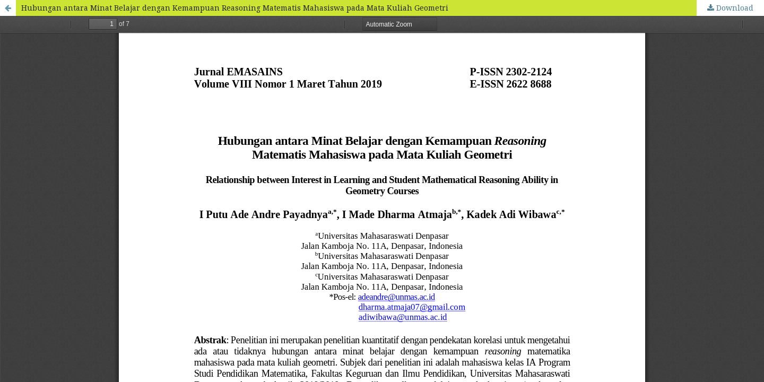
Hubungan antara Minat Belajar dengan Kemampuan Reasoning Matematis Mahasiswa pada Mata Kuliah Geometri (234, 8)
